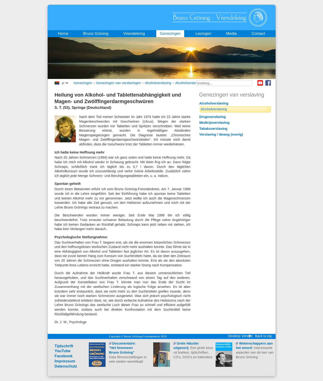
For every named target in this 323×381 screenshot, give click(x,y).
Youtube (260, 83)
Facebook (268, 83)
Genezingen (83, 83)
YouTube (63, 351)
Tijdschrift (64, 346)
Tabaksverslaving (213, 128)
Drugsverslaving (212, 117)
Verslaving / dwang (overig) (221, 134)
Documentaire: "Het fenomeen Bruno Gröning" (122, 348)
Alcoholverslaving (158, 83)
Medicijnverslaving (214, 122)
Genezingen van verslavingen (118, 83)
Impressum (65, 361)
